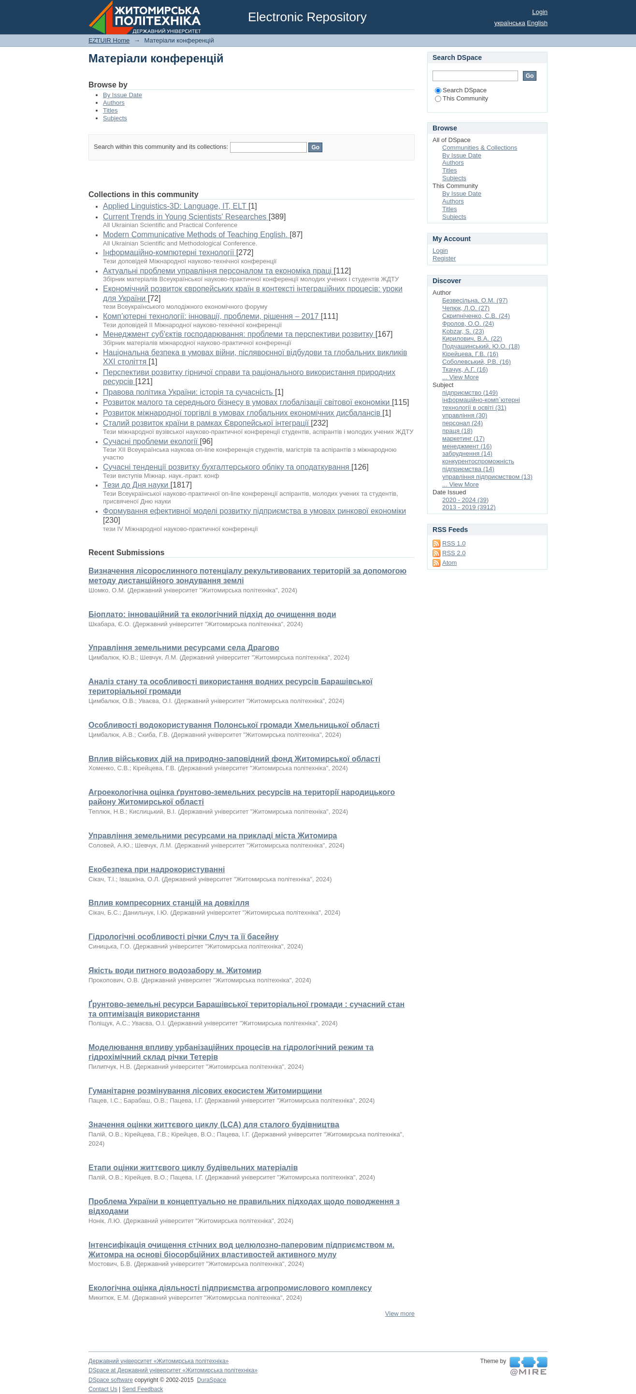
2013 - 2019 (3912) (469, 507)
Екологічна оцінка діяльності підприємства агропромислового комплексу (230, 1288)
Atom (449, 562)
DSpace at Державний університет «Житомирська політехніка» (173, 1370)
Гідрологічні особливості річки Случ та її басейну (183, 937)
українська (509, 23)
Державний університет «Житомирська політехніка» (158, 1361)
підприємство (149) (470, 392)
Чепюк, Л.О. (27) (466, 308)
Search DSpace (461, 90)
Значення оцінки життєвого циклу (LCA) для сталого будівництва (213, 1125)
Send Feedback (142, 1389)
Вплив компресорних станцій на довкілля (168, 903)
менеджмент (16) (467, 446)
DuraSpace (211, 1380)
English (537, 23)
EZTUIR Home (109, 40)
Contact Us (102, 1389)
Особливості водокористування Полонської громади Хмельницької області (233, 725)
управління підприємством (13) (487, 476)
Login (540, 11)
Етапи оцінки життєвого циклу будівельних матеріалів (193, 1168)
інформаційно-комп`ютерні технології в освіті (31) (481, 403)
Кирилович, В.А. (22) (472, 338)
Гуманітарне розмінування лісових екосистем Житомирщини (205, 1091)
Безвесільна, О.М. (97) (475, 300)
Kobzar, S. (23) (463, 331)
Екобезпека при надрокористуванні (156, 869)
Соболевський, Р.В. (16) (476, 361)
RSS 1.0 (453, 543)
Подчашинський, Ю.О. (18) (481, 346)
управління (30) (464, 415)
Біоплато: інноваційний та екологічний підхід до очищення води (212, 614)
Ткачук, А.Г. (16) (465, 369)
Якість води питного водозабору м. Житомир (174, 970)
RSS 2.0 (453, 553)
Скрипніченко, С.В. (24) (476, 315)
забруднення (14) (467, 453)
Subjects (115, 118)
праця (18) (457, 430)
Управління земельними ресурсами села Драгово (183, 648)
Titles (110, 110)
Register (444, 258)
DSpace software (110, 1380)
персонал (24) (462, 423)
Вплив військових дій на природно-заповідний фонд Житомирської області (234, 759)
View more (400, 1313)
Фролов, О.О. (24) (468, 323)
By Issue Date (122, 95)
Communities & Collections (479, 147)
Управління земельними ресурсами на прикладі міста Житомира (212, 836)
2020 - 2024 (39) (465, 499)
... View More (460, 377)
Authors (114, 102)
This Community (461, 98)
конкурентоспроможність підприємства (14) (478, 465)
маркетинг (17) (463, 438)
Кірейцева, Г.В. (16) (470, 354)
